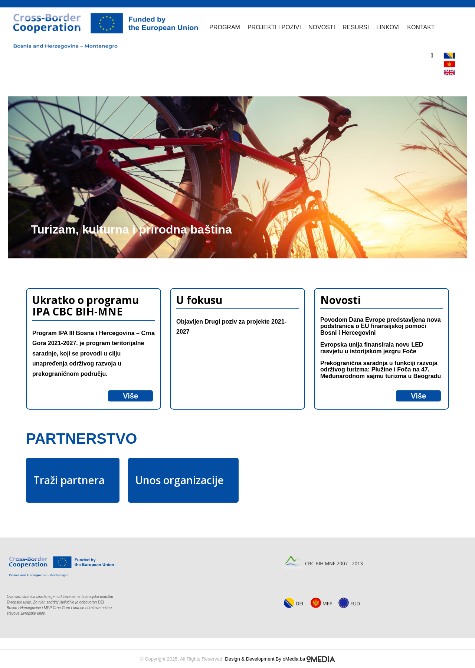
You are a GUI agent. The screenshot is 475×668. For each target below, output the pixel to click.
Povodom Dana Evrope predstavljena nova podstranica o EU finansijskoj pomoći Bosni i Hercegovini (380, 326)
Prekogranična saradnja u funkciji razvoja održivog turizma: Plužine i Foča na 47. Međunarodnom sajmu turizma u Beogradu (380, 369)
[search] (434, 55)
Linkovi (384, 27)
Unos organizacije (179, 480)
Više (130, 396)
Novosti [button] (318, 27)
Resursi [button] (352, 27)
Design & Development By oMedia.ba (280, 659)
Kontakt (417, 27)
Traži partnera (69, 480)
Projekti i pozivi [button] (271, 27)
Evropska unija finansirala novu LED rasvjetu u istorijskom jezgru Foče (371, 347)
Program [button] (221, 27)
